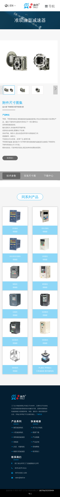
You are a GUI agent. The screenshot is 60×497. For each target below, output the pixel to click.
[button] (55, 88)
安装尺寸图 (31, 176)
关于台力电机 (37, 427)
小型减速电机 (17, 432)
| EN (10, 5)
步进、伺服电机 (18, 447)
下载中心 (51, 176)
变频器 (14, 442)
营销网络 (35, 447)
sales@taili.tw (20, 478)
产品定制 (35, 442)
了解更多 (39, 414)
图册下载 (35, 432)
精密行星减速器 (18, 451)
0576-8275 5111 (21, 468)
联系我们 (10, 158)
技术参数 (13, 176)
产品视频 (35, 437)
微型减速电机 (17, 427)
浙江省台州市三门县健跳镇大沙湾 (27, 463)
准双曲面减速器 (18, 437)
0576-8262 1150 (21, 473)
